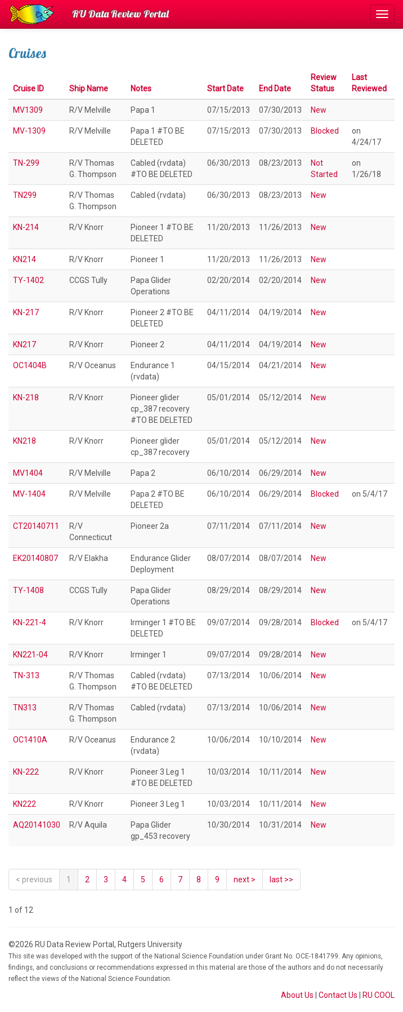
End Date (275, 88)
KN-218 (26, 397)
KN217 (24, 344)
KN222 (24, 803)
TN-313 (26, 675)
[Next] (244, 879)
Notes (141, 88)
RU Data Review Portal (120, 13)
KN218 (24, 440)
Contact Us (338, 995)
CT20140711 (36, 526)
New (318, 109)
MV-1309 (29, 130)
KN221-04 (30, 654)
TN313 (25, 707)
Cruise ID (28, 88)
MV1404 (28, 473)
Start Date (225, 88)
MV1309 (28, 109)
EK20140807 (35, 558)
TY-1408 (28, 590)
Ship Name (88, 88)
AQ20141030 (36, 824)
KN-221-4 (29, 622)
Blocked (325, 130)
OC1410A (30, 739)
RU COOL (378, 995)
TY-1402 (28, 280)
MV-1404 (29, 493)
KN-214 (26, 227)
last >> (281, 879)
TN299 (25, 195)
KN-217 (26, 312)
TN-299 (26, 162)
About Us (297, 995)
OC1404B (30, 365)
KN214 (24, 259)
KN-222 (26, 771)
